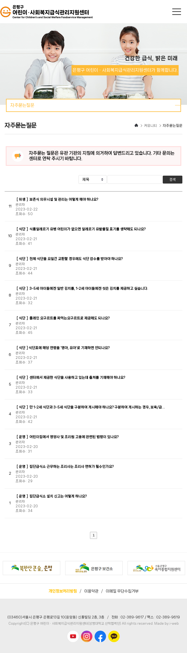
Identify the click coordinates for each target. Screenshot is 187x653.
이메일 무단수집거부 (122, 591)
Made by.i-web (166, 623)
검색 (172, 179)
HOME (136, 125)
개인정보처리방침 (63, 591)
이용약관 (91, 591)
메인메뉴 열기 (177, 11)
